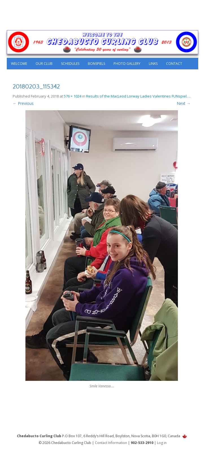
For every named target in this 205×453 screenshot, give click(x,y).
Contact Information (111, 442)
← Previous (23, 103)
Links (153, 63)
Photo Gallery (127, 63)
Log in (162, 442)
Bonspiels (96, 63)
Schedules (70, 63)
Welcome (19, 63)
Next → (184, 103)
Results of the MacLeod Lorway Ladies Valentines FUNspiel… (138, 96)
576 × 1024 (72, 96)
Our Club (44, 63)
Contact (174, 63)
